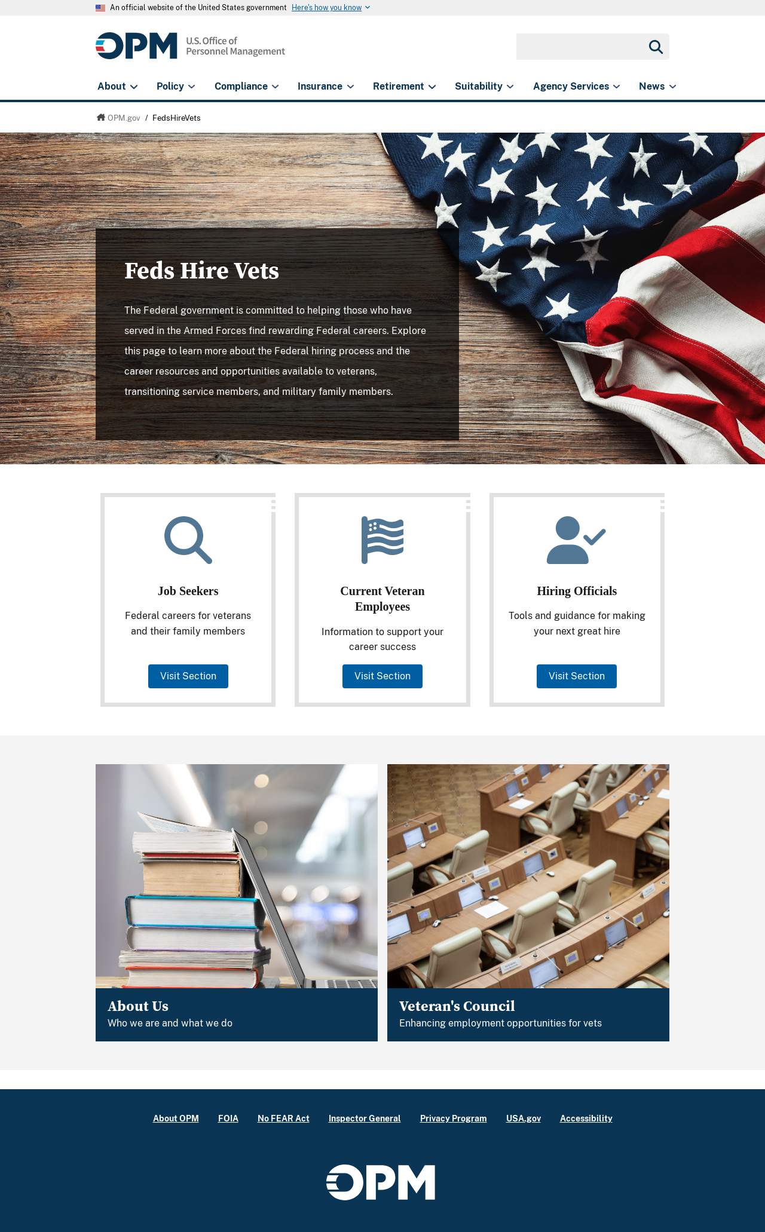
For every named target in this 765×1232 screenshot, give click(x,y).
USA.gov (523, 1118)
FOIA (228, 1118)
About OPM (176, 1118)
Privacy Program (453, 1118)
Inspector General (365, 1118)
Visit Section (188, 676)
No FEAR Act (284, 1118)
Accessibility (586, 1118)
